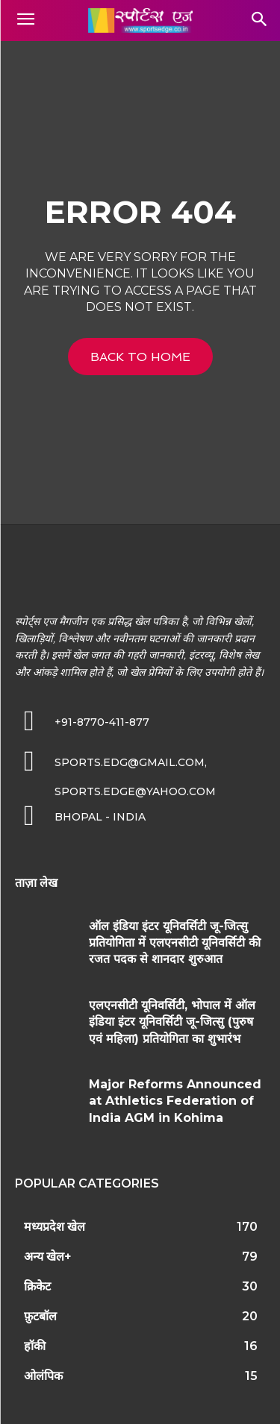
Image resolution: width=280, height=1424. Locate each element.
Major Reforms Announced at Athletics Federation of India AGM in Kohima (175, 1101)
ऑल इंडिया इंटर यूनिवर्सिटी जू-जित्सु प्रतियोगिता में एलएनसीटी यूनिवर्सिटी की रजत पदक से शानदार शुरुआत (175, 943)
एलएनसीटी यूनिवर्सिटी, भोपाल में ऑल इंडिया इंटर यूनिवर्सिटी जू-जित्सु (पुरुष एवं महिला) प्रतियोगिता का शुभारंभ (172, 1022)
